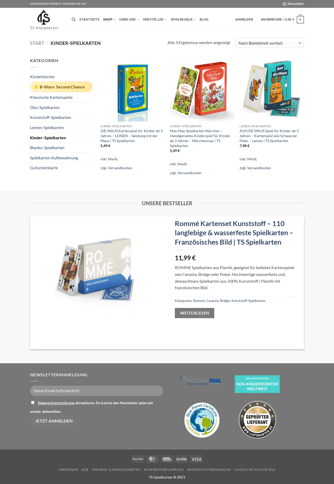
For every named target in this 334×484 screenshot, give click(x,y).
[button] (293, 4)
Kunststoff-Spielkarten (50, 117)
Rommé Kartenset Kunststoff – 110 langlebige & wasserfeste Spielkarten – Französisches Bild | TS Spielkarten (234, 232)
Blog (204, 19)
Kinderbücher (42, 76)
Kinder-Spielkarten (48, 137)
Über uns (129, 19)
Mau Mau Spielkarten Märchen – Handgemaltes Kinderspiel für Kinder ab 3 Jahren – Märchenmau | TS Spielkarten (200, 138)
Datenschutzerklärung (56, 403)
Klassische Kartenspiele (51, 97)
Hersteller (155, 19)
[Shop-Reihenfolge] (269, 43)
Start (37, 43)
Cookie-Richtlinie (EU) (254, 469)
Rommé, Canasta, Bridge (211, 301)
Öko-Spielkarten (45, 107)
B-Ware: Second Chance (62, 86)
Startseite (89, 19)
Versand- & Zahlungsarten (116, 469)
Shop (109, 19)
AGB (84, 469)
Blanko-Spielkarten (47, 147)
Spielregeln (183, 19)
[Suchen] (74, 20)
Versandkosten (120, 168)
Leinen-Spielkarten (47, 127)
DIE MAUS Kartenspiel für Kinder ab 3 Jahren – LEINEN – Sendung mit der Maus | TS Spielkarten (131, 136)
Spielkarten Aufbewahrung (54, 157)
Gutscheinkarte (44, 167)
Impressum (68, 469)
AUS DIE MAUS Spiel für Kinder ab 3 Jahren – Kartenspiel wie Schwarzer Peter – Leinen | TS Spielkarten (269, 136)
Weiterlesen (194, 313)
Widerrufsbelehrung (164, 469)
